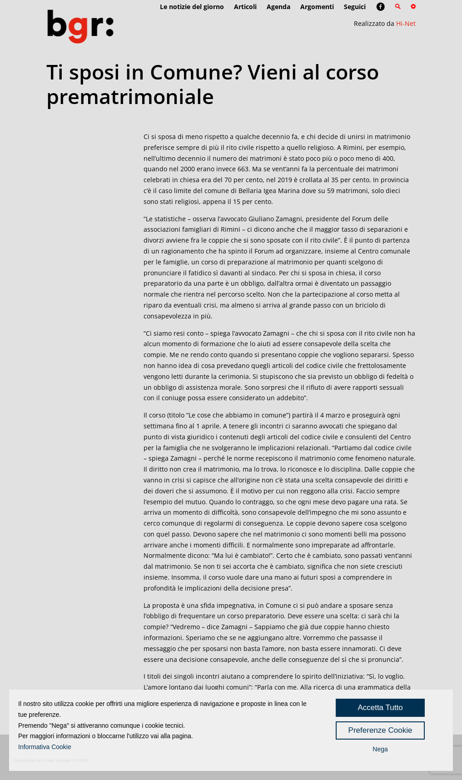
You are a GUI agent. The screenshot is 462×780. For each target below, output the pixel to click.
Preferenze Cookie (380, 730)
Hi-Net (406, 23)
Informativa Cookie (44, 746)
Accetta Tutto (380, 707)
